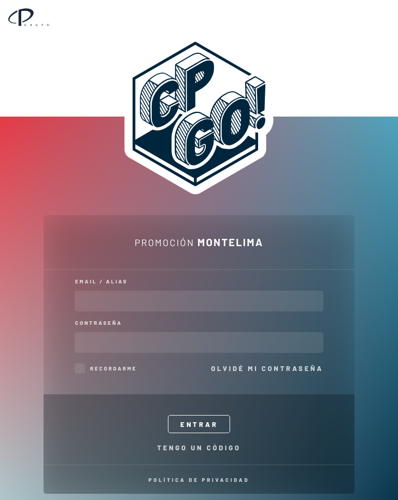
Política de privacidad (199, 480)
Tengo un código (198, 447)
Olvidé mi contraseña (267, 369)
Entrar (199, 424)
